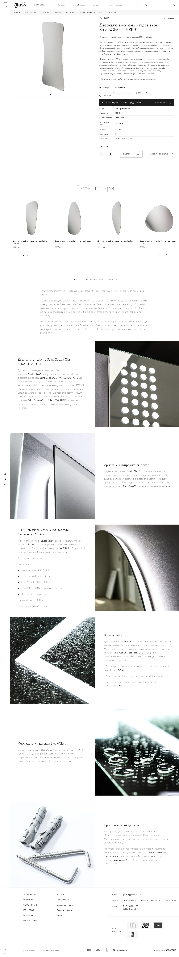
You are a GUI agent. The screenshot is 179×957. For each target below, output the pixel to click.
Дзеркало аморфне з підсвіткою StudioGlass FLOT (115, 242)
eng (5, 953)
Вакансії (60, 916)
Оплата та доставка (65, 905)
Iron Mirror (29, 900)
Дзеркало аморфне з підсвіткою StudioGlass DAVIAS (73, 242)
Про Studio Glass (63, 900)
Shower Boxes (30, 895)
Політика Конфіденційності (50, 950)
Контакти (60, 895)
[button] (50, 94)
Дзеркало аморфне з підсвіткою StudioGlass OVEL (158, 242)
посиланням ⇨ (152, 79)
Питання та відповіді (114, 5)
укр (5, 949)
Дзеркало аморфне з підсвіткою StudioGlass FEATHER (30, 242)
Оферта (96, 5)
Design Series (29, 916)
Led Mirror (28, 910)
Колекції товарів (78, 5)
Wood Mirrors (30, 905)
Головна (61, 5)
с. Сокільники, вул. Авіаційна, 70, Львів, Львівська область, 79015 (149, 901)
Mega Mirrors (30, 921)
